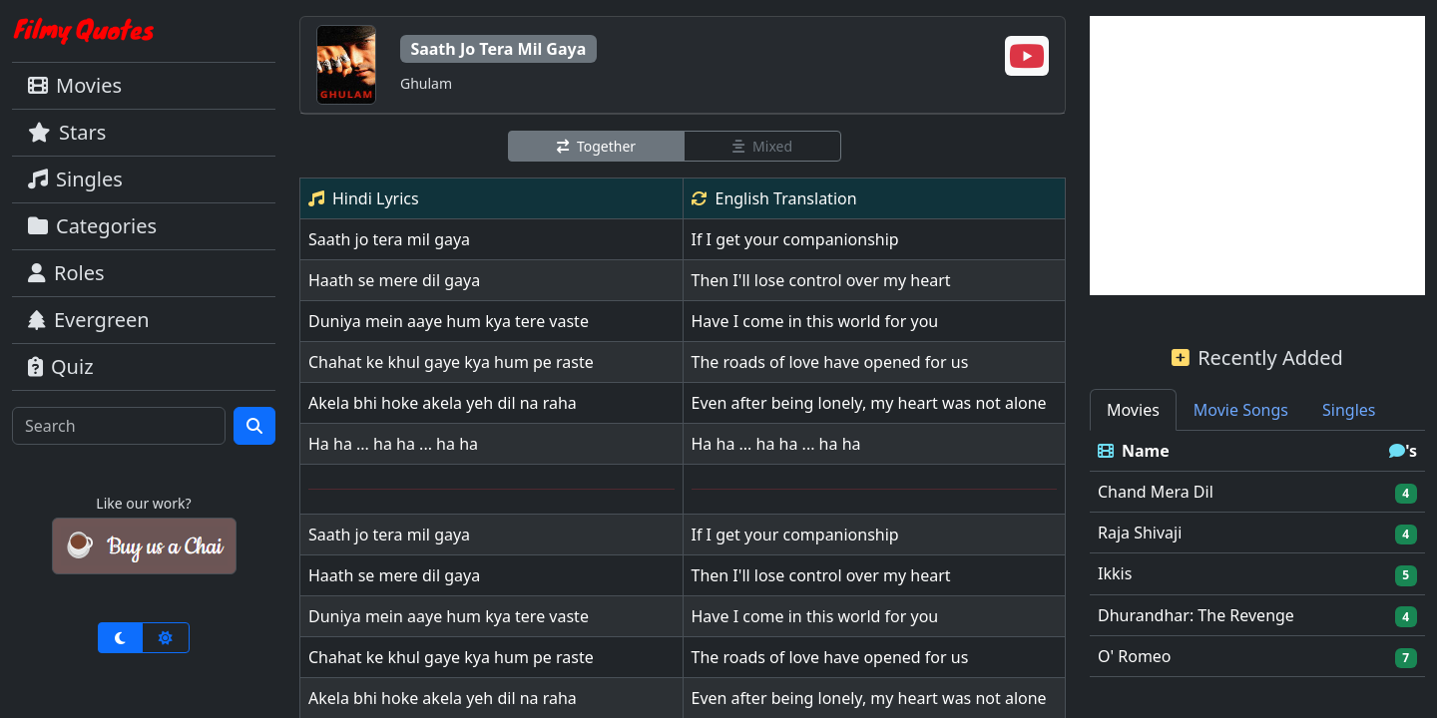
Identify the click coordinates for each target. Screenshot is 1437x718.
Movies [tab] (1133, 410)
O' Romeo (1135, 656)
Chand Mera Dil (1155, 492)
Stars (67, 132)
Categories (92, 225)
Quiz (61, 366)
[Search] (119, 426)
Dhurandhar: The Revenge (1196, 615)
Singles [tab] (1348, 410)
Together (596, 146)
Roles (66, 272)
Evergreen (89, 319)
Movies (75, 85)
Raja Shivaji (1140, 532)
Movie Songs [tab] (1241, 410)
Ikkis (1115, 573)
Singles (75, 179)
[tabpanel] (1257, 554)
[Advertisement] (1257, 155)
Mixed (762, 146)
